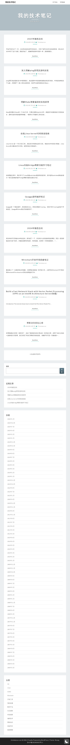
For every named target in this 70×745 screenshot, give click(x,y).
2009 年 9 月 (10, 576)
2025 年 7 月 (10, 427)
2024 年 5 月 (10, 461)
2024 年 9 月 (10, 450)
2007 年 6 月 (10, 633)
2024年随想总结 (35, 228)
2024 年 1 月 (10, 476)
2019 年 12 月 (11, 503)
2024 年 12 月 (11, 442)
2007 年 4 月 (10, 641)
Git (8, 684)
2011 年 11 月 (11, 515)
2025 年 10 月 (11, 423)
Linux (9, 688)
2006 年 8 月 (10, 648)
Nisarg (57, 740)
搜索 (7, 366)
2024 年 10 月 (11, 446)
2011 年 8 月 (10, 518)
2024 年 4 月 (10, 465)
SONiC (9, 692)
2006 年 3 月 (10, 668)
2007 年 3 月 (10, 644)
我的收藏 (10, 703)
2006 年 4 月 (10, 664)
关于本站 (55, 2)
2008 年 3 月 (10, 614)
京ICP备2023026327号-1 (35, 742)
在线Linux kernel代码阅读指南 (35, 133)
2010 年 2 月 (10, 557)
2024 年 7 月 (10, 457)
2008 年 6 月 (10, 610)
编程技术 (10, 718)
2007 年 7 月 (10, 629)
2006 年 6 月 (10, 656)
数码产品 (10, 707)
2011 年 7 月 (10, 522)
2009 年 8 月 (10, 579)
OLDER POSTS (35, 354)
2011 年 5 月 (10, 530)
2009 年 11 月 (11, 568)
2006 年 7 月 (10, 652)
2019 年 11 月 (11, 507)
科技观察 (10, 714)
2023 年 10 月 (11, 484)
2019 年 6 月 (10, 511)
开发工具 (10, 699)
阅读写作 (10, 726)
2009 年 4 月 (10, 591)
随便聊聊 (10, 730)
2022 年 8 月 (10, 488)
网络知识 (10, 722)
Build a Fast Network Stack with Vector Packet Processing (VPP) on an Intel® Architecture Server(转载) (35, 292)
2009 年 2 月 (10, 595)
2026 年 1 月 (10, 419)
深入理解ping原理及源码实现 (35, 70)
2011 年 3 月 (10, 534)
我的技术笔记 (10, 2)
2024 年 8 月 (10, 453)
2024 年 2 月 (10, 472)
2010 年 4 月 (10, 549)
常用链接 (62, 2)
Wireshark (10, 695)
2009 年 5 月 (10, 587)
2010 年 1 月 (10, 560)
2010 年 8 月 (10, 537)
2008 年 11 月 (11, 602)
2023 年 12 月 (11, 480)
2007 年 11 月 (11, 622)
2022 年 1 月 (10, 495)
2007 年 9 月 (10, 625)
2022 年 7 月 (10, 492)
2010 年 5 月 (10, 545)
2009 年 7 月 (10, 583)
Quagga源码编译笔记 (35, 196)
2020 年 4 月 (10, 499)
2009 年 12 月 (11, 564)
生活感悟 (10, 711)
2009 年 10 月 (11, 572)
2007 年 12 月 (11, 618)
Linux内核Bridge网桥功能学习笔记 (35, 165)
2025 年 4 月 (10, 430)
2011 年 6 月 (10, 526)
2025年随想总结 (35, 39)
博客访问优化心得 (35, 323)
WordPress (44, 740)
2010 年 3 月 (10, 553)
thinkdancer (41, 42)
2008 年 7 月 (10, 606)
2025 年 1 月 (10, 438)
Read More (35, 56)
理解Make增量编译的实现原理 (35, 102)
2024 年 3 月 (10, 469)
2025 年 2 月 (10, 434)
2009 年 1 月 (10, 599)
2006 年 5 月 (10, 660)
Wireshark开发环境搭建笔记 (35, 260)
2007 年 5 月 (10, 637)
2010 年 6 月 (10, 541)
